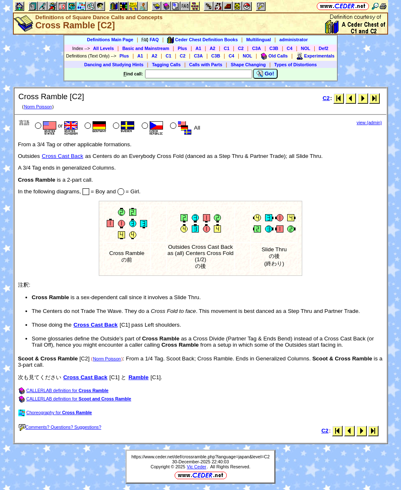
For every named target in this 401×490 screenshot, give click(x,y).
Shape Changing (248, 64)
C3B (273, 48)
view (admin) (369, 122)
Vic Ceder (196, 466)
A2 (213, 48)
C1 (227, 48)
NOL (306, 48)
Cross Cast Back (62, 156)
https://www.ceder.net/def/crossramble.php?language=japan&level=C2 (200, 456)
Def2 (323, 48)
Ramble (138, 377)
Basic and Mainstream (145, 48)
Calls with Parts (205, 64)
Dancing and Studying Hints (113, 64)
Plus (182, 48)
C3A (256, 48)
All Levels (103, 48)
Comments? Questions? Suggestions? (60, 427)
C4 (290, 48)
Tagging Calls (166, 64)
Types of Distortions (295, 64)
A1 (198, 48)
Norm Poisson (38, 106)
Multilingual (258, 39)
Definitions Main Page (110, 39)
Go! (265, 73)
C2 (241, 48)
